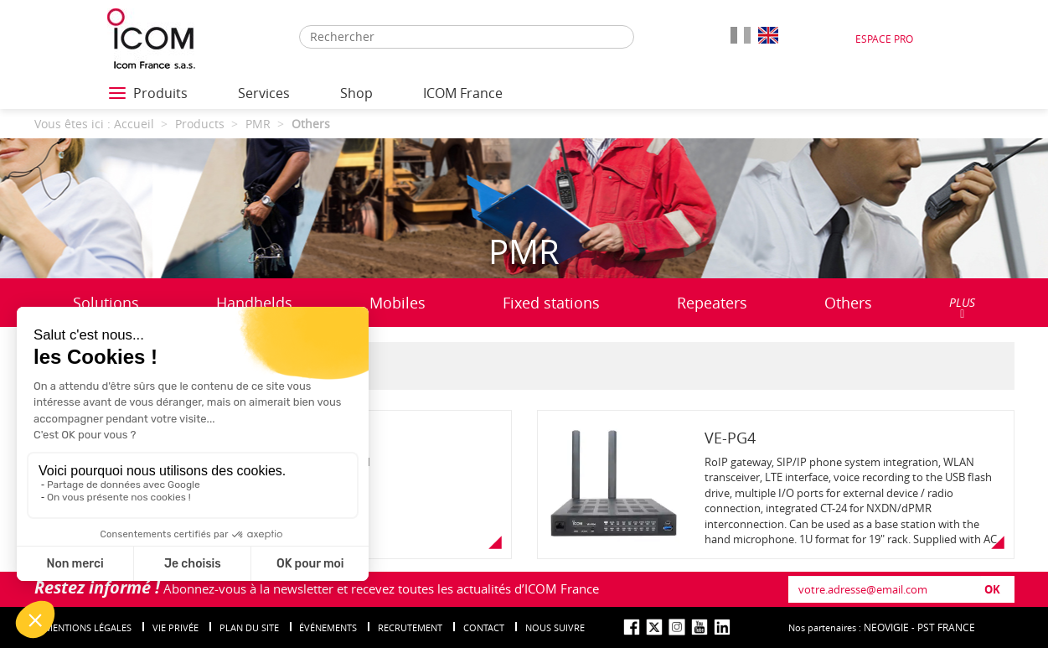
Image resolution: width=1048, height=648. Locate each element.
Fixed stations (551, 303)
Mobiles (397, 303)
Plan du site (249, 627)
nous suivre (555, 627)
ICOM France (463, 93)
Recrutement (410, 627)
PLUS (962, 307)
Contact (483, 627)
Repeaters (712, 303)
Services (264, 93)
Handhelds (254, 303)
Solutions (106, 306)
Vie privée (175, 627)
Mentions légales (88, 627)
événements (328, 627)
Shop (356, 93)
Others (848, 303)
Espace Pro (884, 38)
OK (992, 589)
